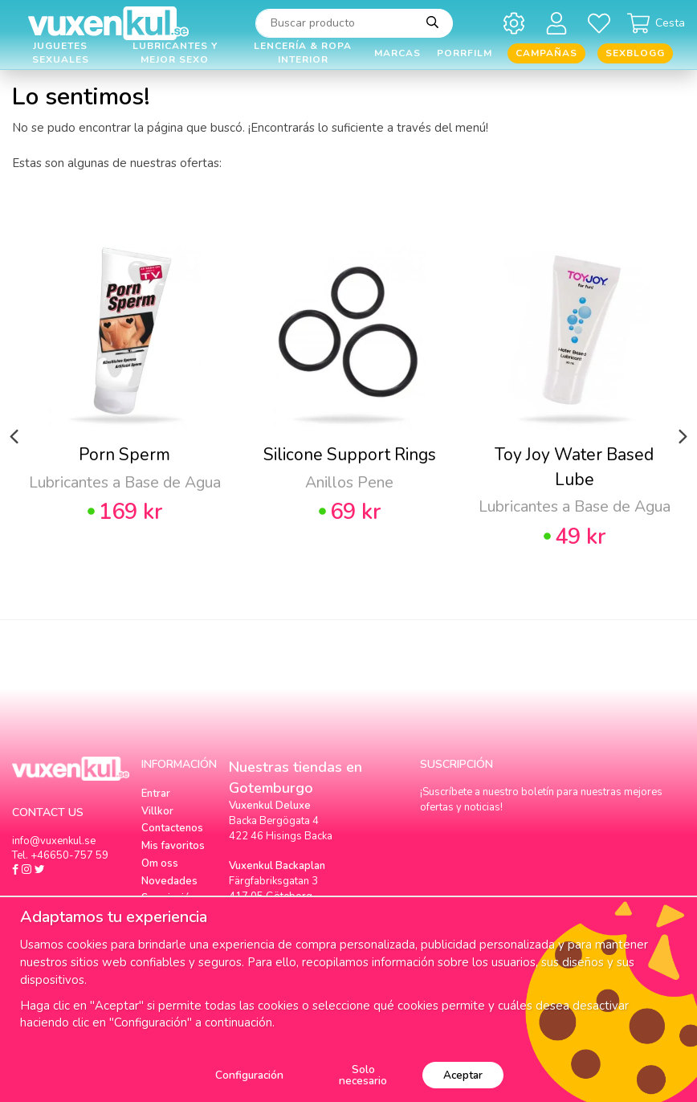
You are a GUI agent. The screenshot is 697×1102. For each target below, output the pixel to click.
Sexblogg (635, 53)
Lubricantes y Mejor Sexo (175, 53)
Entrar (155, 793)
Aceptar (463, 1075)
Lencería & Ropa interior (303, 53)
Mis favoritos (173, 846)
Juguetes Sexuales (60, 53)
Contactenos (172, 828)
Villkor (157, 811)
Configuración (249, 1075)
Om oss (159, 863)
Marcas (397, 53)
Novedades (169, 881)
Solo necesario (363, 1075)
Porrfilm (464, 53)
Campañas (546, 53)
